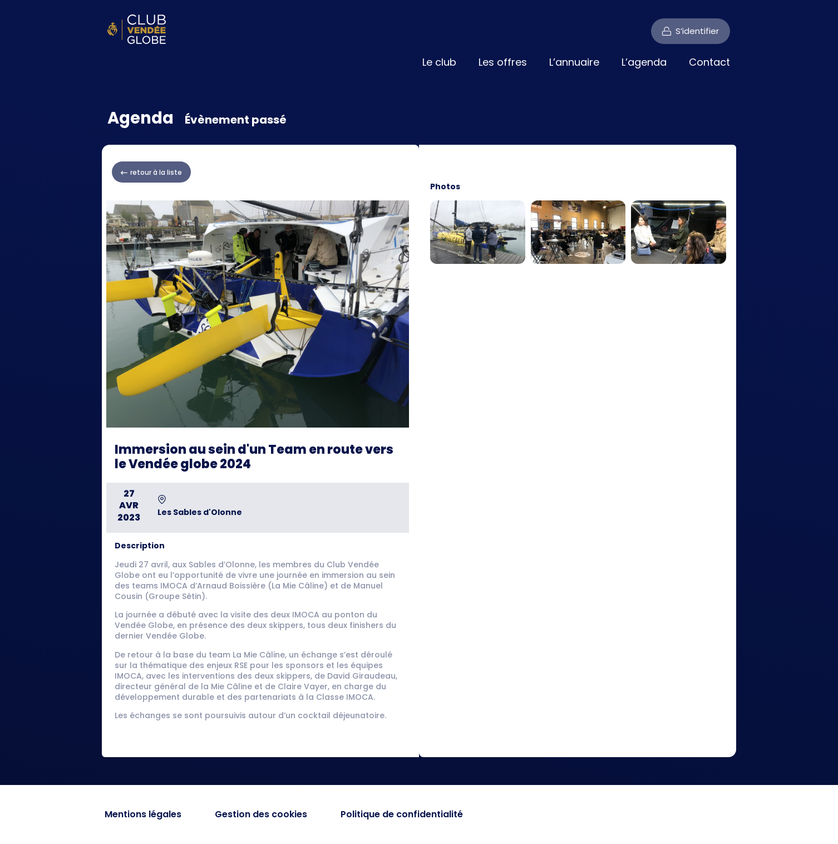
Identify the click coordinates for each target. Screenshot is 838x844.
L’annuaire (574, 62)
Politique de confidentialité (402, 814)
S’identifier (697, 31)
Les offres (503, 62)
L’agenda (644, 62)
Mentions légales (143, 814)
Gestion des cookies (261, 814)
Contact (709, 62)
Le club (439, 62)
